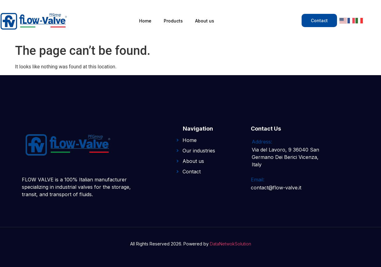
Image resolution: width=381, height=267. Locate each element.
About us (204, 20)
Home (145, 20)
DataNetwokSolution (230, 243)
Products (173, 20)
